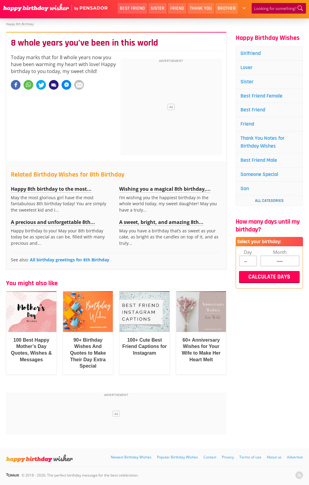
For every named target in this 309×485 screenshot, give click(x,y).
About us (274, 457)
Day (248, 252)
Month (280, 252)
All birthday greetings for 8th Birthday (69, 260)
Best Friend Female (261, 95)
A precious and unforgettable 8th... (53, 222)
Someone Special (259, 174)
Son (245, 188)
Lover (247, 67)
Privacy (228, 457)
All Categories (269, 200)
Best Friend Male (259, 160)
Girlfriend (251, 53)
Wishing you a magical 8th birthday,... (165, 189)
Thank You (201, 8)
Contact (209, 457)
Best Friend (132, 8)
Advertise (295, 457)
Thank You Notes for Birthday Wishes (263, 142)
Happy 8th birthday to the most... (51, 189)
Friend (177, 8)
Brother (227, 8)
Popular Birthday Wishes (177, 457)
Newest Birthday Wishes (131, 457)
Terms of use (250, 457)
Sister (157, 8)
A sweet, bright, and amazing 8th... (161, 222)
